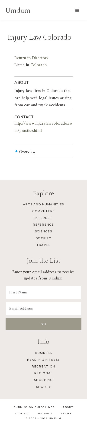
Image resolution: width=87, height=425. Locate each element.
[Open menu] (77, 10)
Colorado (38, 65)
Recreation (43, 366)
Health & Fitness (43, 359)
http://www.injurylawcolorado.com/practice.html (43, 127)
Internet (43, 218)
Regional (43, 373)
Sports (43, 386)
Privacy (45, 413)
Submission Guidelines (34, 407)
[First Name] (43, 292)
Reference (43, 224)
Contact (23, 413)
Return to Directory (31, 58)
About (68, 407)
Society (43, 238)
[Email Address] (43, 309)
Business (43, 353)
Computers (43, 211)
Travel (43, 245)
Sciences (43, 231)
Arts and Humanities (43, 204)
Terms (66, 413)
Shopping (43, 380)
